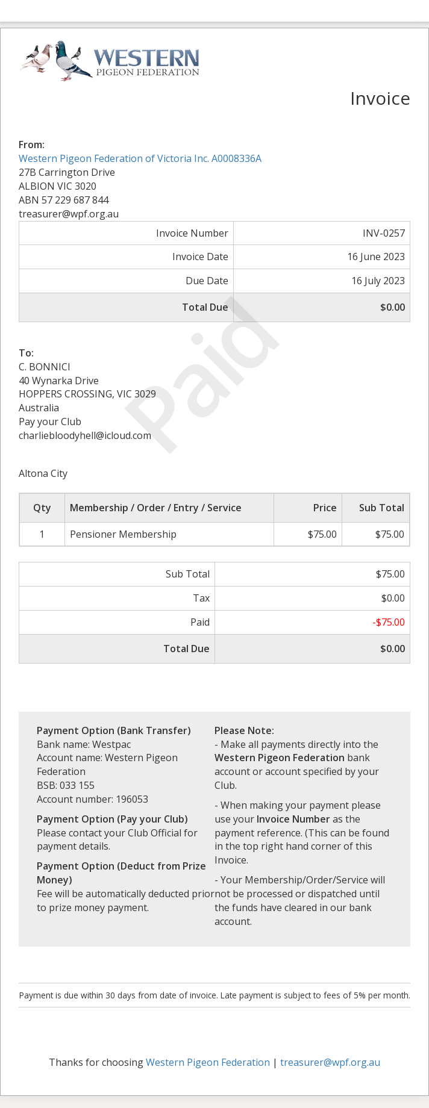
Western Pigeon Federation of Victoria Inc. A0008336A (140, 158)
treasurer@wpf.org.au (330, 1062)
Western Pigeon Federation (208, 1062)
